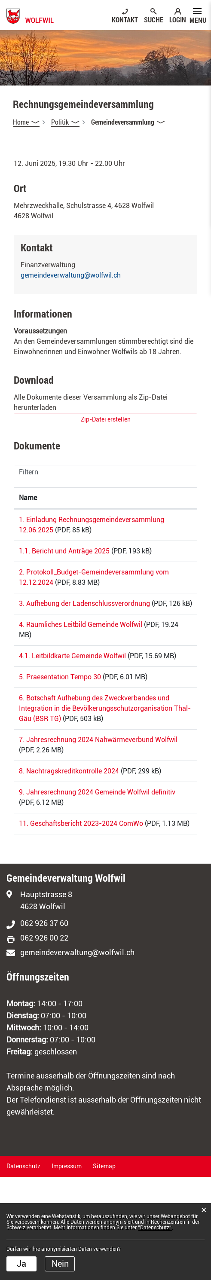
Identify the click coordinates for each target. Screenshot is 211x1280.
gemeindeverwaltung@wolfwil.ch (71, 275)
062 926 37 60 (44, 1026)
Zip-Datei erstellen (106, 419)
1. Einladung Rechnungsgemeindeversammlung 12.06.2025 (72, 530)
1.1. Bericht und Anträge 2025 (64, 561)
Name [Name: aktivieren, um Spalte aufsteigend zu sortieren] (28, 498)
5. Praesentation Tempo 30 (60, 728)
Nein (60, 1264)
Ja (21, 1264)
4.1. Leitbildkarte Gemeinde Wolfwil (72, 697)
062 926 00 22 (44, 1040)
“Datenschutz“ (154, 1228)
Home (21, 121)
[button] (65, 122)
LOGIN (177, 19)
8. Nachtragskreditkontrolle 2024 (69, 853)
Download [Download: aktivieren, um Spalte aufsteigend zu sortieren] (168, 498)
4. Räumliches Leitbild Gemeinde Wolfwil (80, 666)
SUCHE (153, 19)
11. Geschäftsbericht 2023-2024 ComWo (81, 916)
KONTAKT (125, 19)
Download (173, 521)
